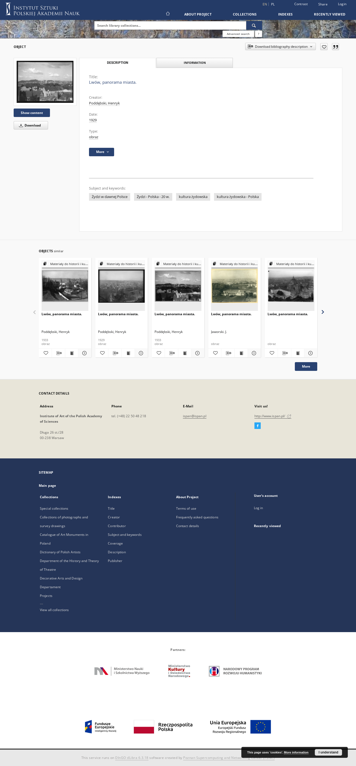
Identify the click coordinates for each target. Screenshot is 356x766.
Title (111, 508)
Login (342, 4)
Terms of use (186, 508)
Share (323, 4)
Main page (47, 485)
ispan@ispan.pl (194, 416)
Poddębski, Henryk (104, 103)
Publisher (115, 560)
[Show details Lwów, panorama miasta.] (84, 353)
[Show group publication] (65, 264)
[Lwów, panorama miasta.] (45, 82)
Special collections (54, 508)
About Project (198, 14)
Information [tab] (195, 63)
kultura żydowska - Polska (238, 196)
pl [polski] (273, 4)
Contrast (301, 4)
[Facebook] (257, 425)
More (306, 366)
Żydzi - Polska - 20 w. (153, 196)
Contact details (187, 526)
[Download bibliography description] (58, 353)
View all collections (54, 610)
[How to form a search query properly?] (258, 34)
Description (117, 552)
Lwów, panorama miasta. (61, 314)
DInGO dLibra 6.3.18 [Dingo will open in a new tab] (132, 757)
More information (296, 752)
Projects (46, 595)
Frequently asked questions (197, 517)
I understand (328, 752)
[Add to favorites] (324, 46)
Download (29, 125)
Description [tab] (117, 63)
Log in (258, 508)
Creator (114, 517)
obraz (93, 137)
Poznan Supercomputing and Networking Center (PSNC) (229, 757)
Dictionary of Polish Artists (60, 552)
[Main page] (167, 14)
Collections (245, 14)
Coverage (115, 543)
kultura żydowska (193, 196)
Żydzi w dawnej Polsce (109, 196)
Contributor (117, 526)
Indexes (285, 14)
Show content (32, 112)
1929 (93, 120)
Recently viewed (329, 14)
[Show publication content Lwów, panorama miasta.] (71, 353)
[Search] (254, 25)
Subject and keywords (124, 534)
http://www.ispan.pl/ (272, 416)
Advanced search (238, 34)
